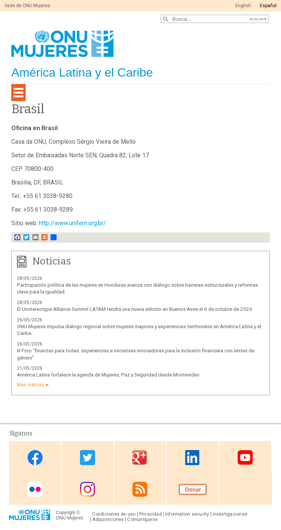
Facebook (35, 457)
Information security (187, 514)
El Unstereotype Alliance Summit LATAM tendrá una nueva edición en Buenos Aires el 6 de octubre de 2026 (134, 309)
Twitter (87, 457)
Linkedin (193, 457)
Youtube (245, 457)
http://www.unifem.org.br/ (72, 223)
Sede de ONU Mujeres (27, 5)
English (243, 5)
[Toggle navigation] (18, 92)
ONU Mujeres (69, 518)
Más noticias (30, 384)
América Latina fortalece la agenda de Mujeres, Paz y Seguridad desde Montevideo (108, 375)
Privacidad (150, 514)
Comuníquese (142, 519)
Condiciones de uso (113, 514)
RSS (140, 489)
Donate (193, 489)
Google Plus (140, 457)
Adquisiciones (108, 519)
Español (268, 5)
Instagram (87, 489)
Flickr (35, 489)
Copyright (65, 512)
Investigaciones (230, 514)
